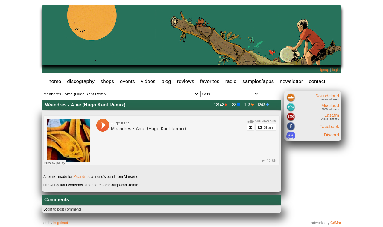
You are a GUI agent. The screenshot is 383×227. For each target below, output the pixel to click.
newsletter (291, 81)
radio (231, 81)
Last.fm (331, 115)
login (336, 70)
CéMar (335, 223)
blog (166, 81)
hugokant (60, 223)
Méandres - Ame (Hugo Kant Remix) (84, 104)
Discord (331, 134)
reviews (185, 81)
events (127, 81)
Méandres (81, 177)
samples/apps (258, 81)
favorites (209, 81)
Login (47, 209)
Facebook (329, 126)
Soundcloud (327, 95)
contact (317, 81)
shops (107, 81)
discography (81, 81)
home (54, 81)
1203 (263, 105)
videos (148, 81)
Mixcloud (330, 105)
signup (323, 70)
